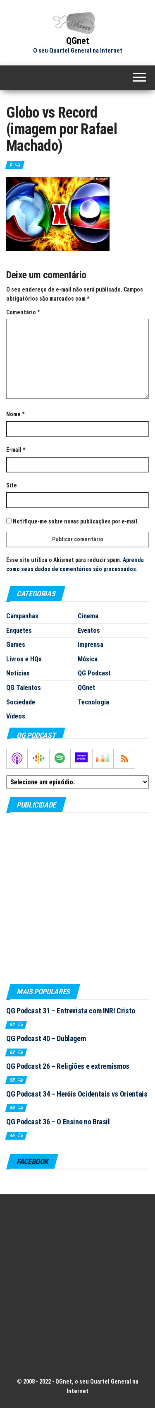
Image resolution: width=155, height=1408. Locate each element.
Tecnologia (93, 702)
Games (15, 645)
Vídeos (15, 716)
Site (11, 485)
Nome (15, 414)
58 (13, 1080)
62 (13, 1052)
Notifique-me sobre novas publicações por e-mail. (76, 521)
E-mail (15, 449)
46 (13, 1135)
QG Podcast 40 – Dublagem (46, 1038)
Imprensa (90, 645)
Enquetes (19, 630)
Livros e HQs (24, 659)
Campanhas (22, 616)
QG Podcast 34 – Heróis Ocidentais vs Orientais (76, 1094)
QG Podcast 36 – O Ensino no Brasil (58, 1121)
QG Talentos (23, 688)
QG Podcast (94, 673)
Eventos (89, 630)
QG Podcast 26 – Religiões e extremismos (67, 1066)
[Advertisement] (77, 898)
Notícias (18, 673)
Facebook (32, 1161)
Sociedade (20, 702)
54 (13, 1108)
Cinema (88, 616)
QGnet (77, 41)
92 (13, 1024)
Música (88, 659)
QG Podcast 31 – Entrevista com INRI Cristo (70, 1010)
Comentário (23, 312)
